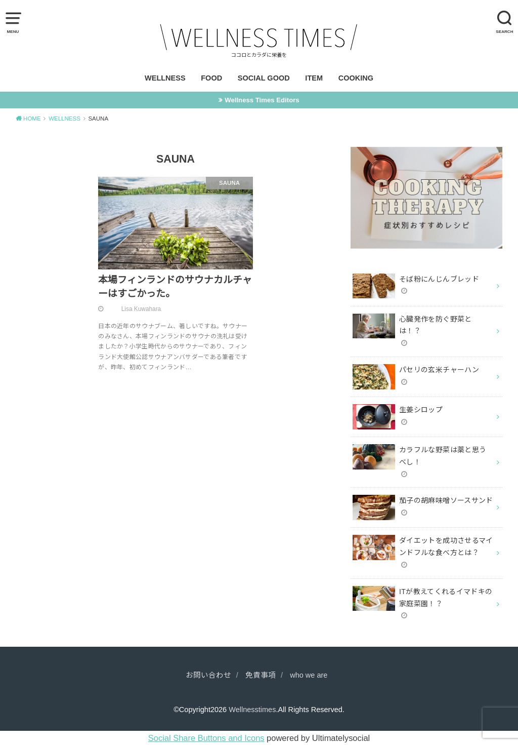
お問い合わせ (208, 675)
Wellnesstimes (252, 709)
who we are (308, 675)
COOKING (355, 78)
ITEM (314, 78)
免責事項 (260, 675)
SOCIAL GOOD (264, 78)
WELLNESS (165, 78)
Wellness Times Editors (262, 100)
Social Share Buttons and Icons (206, 737)
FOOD (211, 78)
